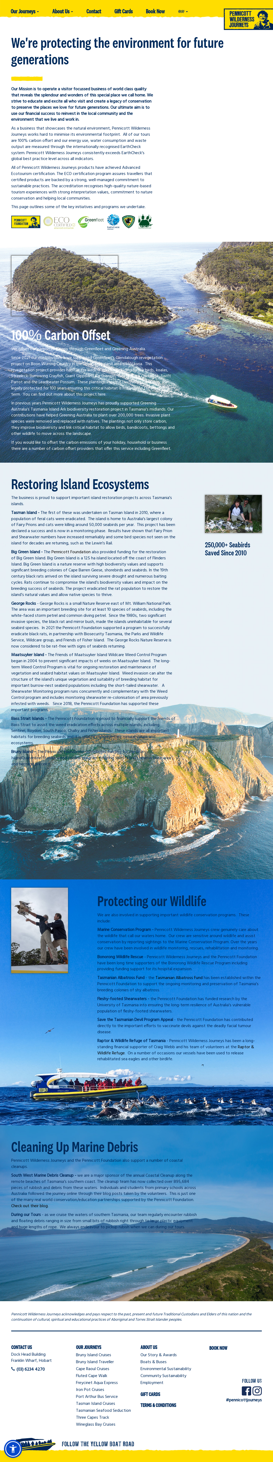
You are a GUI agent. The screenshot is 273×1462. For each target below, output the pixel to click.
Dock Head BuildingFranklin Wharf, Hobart (31, 1357)
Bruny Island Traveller (95, 1362)
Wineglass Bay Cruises (95, 1424)
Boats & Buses (153, 1362)
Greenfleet (160, 448)
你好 (183, 11)
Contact (93, 11)
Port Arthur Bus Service (97, 1396)
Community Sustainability (163, 1376)
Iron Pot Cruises (90, 1389)
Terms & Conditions (158, 1405)
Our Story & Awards (158, 1355)
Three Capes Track (92, 1417)
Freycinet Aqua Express (97, 1382)
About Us (62, 11)
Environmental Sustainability (165, 1369)
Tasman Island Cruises (95, 1403)
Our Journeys (25, 11)
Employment (151, 1382)
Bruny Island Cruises (93, 1355)
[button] (13, 1449)
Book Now (155, 11)
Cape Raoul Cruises (92, 1369)
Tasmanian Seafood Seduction (103, 1410)
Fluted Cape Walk (91, 1376)
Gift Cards (123, 11)
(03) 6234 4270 (31, 1369)
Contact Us (21, 1347)
